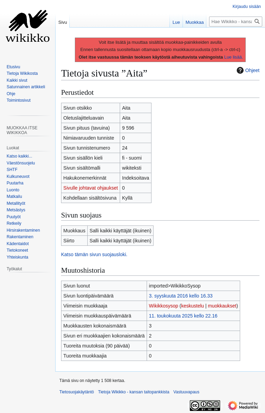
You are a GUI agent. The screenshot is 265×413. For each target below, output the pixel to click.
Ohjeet (247, 70)
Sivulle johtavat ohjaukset (90, 188)
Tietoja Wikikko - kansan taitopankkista (133, 392)
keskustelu (192, 306)
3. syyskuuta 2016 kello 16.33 (181, 296)
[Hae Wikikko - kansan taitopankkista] (235, 22)
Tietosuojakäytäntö (76, 392)
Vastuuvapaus (186, 392)
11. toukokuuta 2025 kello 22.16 (183, 316)
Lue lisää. (233, 57)
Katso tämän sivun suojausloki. (94, 254)
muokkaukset (222, 306)
